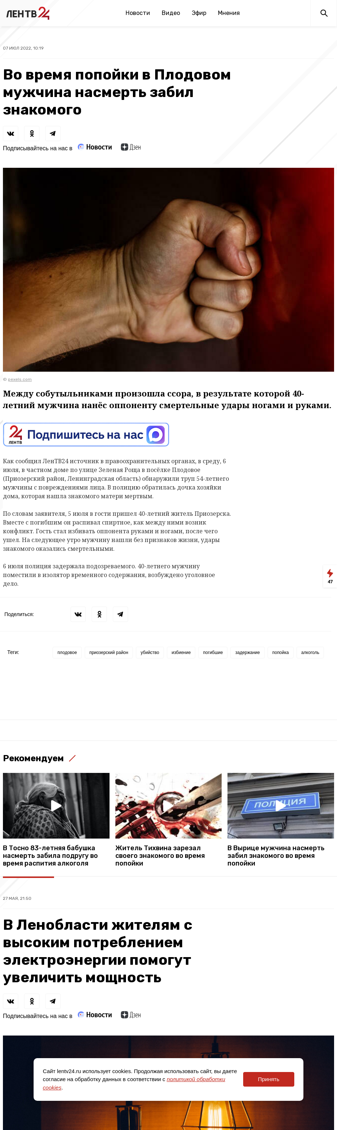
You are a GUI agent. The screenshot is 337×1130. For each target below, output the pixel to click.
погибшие (213, 652)
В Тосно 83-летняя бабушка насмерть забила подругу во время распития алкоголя (50, 855)
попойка (280, 652)
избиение (181, 652)
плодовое (67, 652)
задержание (247, 652)
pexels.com (20, 379)
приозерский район (108, 652)
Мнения (229, 12)
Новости (138, 12)
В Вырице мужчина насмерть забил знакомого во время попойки (276, 855)
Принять (268, 1079)
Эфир (199, 12)
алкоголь (310, 652)
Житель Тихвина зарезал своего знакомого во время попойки (160, 855)
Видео (171, 12)
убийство (150, 652)
